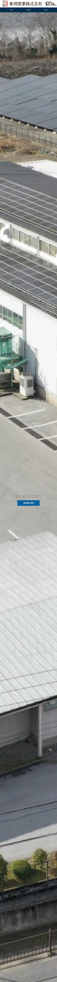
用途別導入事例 (28, 503)
